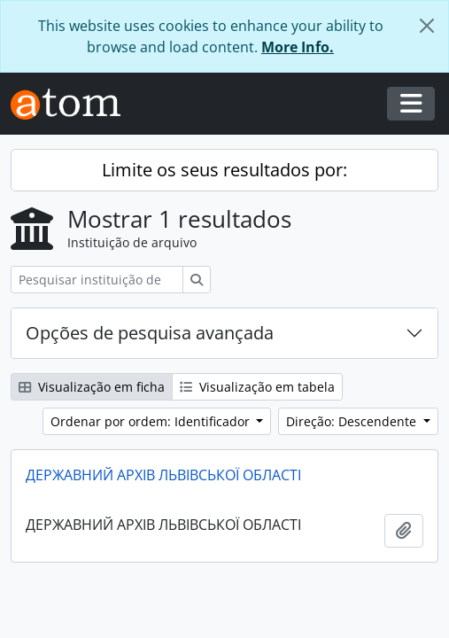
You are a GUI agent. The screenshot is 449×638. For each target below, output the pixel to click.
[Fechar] (427, 26)
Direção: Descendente (353, 421)
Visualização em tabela (257, 386)
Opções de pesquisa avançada (150, 333)
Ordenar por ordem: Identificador (151, 421)
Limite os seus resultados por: (224, 170)
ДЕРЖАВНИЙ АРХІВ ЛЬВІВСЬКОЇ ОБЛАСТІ (163, 475)
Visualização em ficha (92, 386)
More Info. (297, 47)
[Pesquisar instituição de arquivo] (97, 279)
